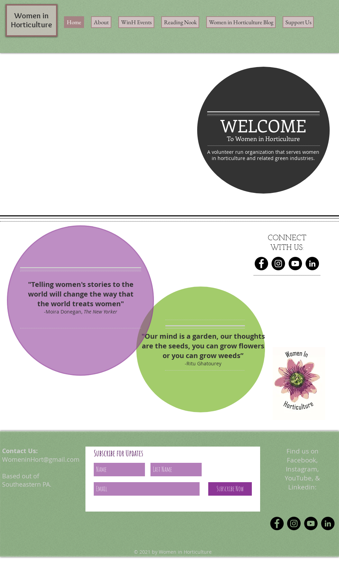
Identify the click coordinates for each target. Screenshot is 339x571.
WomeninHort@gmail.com (41, 459)
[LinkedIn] (312, 263)
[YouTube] (295, 263)
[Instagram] (278, 263)
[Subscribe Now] (230, 489)
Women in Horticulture (31, 20)
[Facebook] (261, 263)
